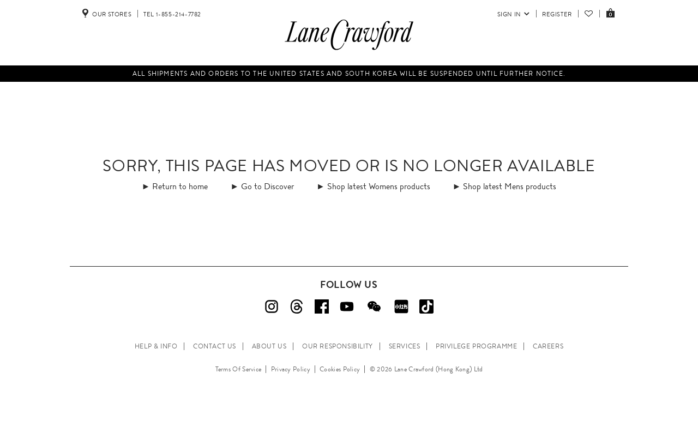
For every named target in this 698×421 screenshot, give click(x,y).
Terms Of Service (238, 369)
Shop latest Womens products (378, 186)
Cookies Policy (340, 369)
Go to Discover (267, 186)
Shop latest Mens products (509, 186)
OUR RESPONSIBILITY (337, 346)
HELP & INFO (156, 346)
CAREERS (548, 346)
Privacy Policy (290, 369)
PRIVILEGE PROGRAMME (476, 346)
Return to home (180, 186)
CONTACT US (214, 346)
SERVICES (404, 346)
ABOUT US (269, 346)
